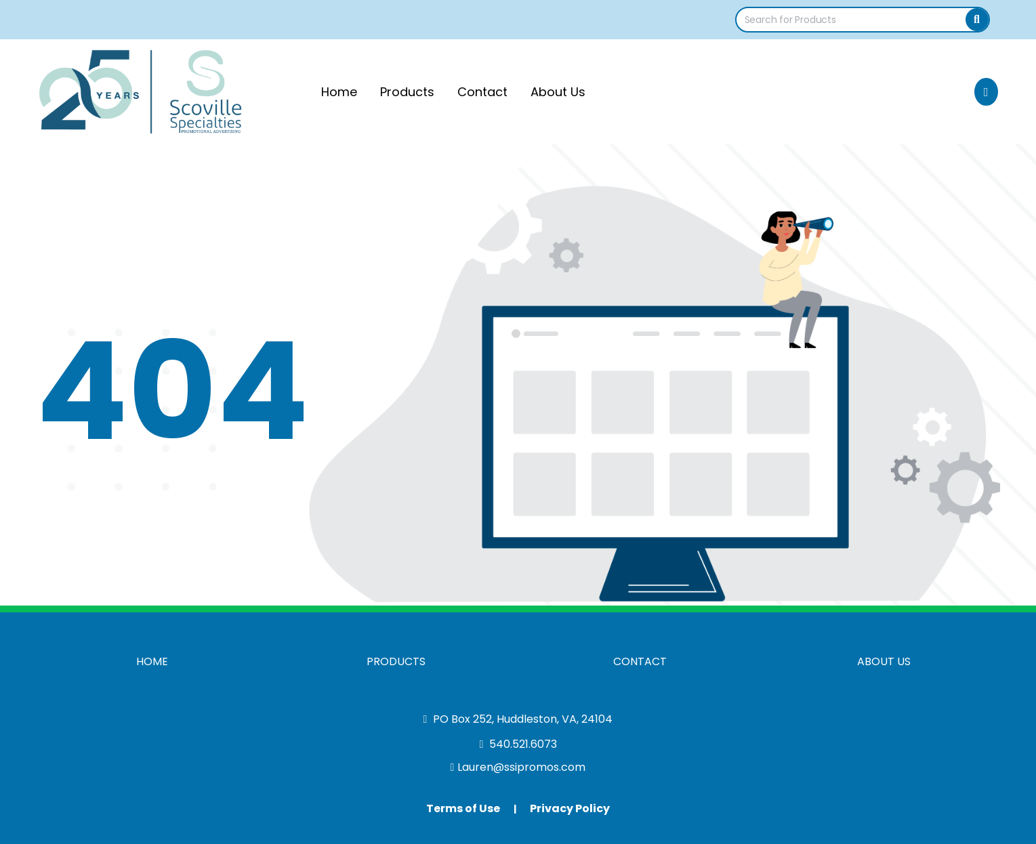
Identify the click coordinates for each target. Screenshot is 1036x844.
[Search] (977, 19)
